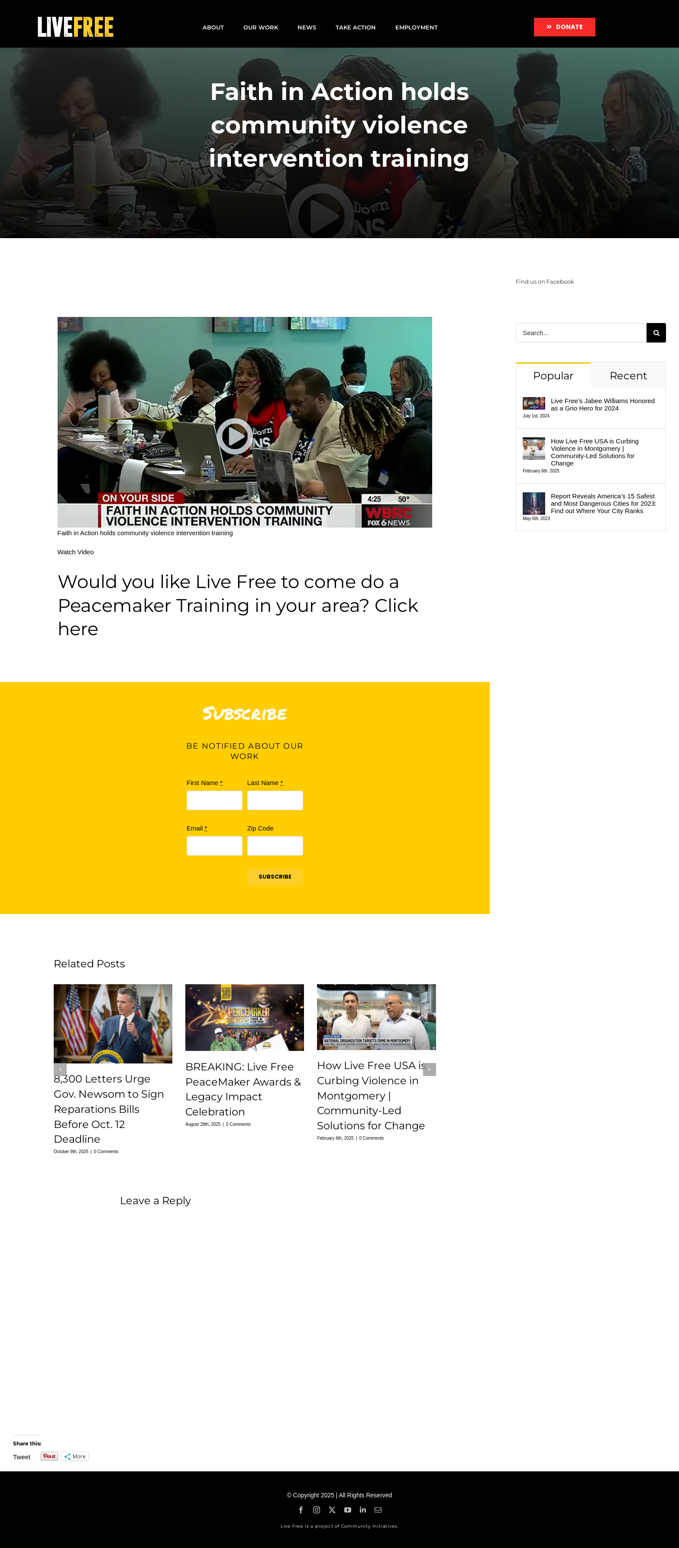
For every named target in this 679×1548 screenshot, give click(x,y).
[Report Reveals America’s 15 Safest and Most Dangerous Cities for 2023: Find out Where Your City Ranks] (534, 497)
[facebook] (300, 1509)
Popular (553, 375)
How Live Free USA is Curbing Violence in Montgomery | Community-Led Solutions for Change (371, 1095)
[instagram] (316, 1509)
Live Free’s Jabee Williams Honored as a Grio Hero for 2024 (603, 404)
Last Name (265, 782)
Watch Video (76, 552)
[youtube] (347, 1509)
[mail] (378, 1509)
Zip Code (260, 828)
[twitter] (332, 1509)
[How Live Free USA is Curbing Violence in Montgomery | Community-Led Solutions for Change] (534, 442)
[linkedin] (363, 1509)
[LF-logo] (75, 16)
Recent (628, 375)
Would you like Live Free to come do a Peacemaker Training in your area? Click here (238, 605)
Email (197, 828)
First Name (205, 782)
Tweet (21, 1456)
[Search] (656, 333)
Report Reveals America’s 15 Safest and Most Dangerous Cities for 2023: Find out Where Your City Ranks (603, 503)
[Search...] (581, 333)
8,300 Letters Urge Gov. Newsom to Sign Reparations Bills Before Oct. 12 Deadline (109, 1109)
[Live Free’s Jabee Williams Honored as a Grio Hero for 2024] (534, 402)
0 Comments (106, 1151)
